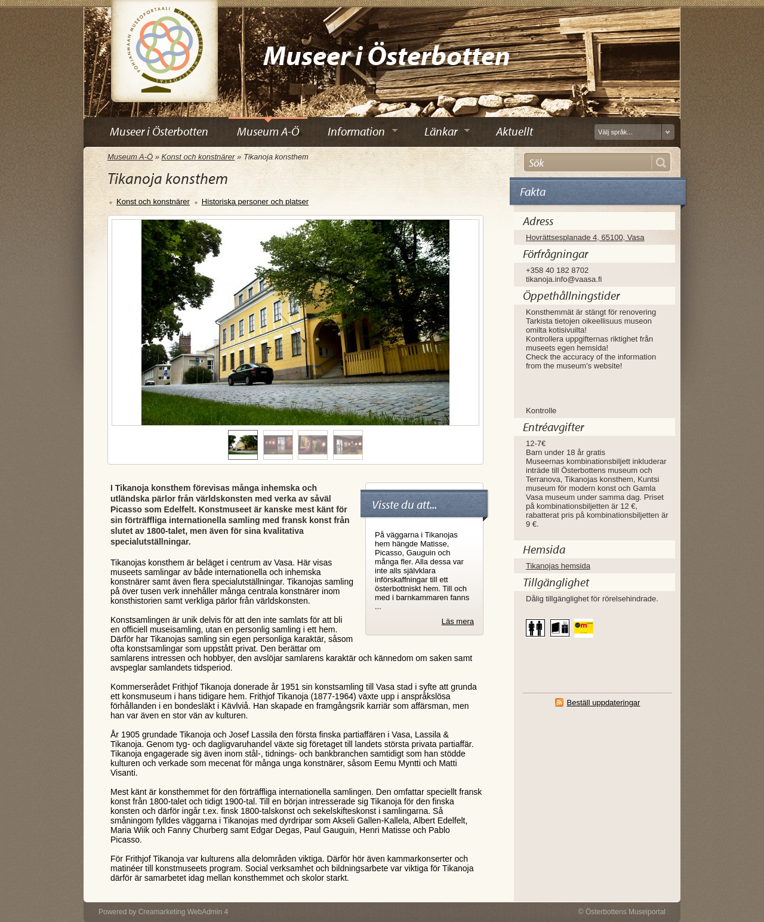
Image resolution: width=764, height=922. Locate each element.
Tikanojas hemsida (558, 565)
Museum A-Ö (130, 156)
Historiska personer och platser (255, 201)
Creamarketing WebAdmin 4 (183, 912)
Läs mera (458, 621)
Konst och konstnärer (198, 156)
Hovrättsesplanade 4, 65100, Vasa (585, 237)
